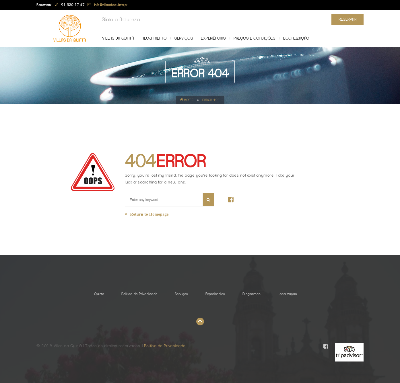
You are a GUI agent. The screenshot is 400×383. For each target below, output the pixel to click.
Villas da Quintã (118, 38)
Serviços (183, 38)
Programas (251, 294)
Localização (296, 38)
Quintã (99, 294)
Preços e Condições (254, 38)
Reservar (347, 19)
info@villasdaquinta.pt (110, 5)
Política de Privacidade (139, 294)
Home (187, 99)
